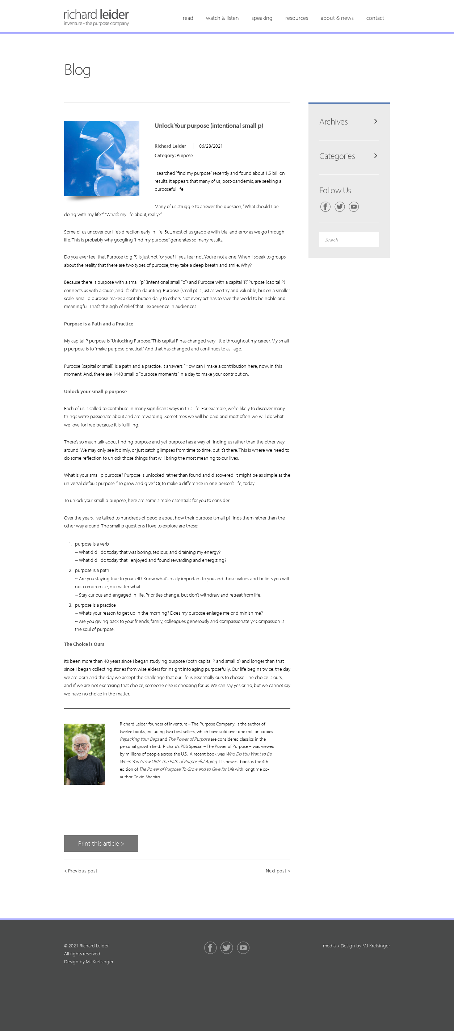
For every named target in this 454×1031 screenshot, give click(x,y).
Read (188, 17)
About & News (337, 17)
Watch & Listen (222, 17)
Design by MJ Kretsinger (88, 961)
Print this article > (101, 843)
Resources (296, 17)
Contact (375, 17)
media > (331, 945)
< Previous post (80, 870)
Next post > (278, 870)
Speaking (262, 17)
